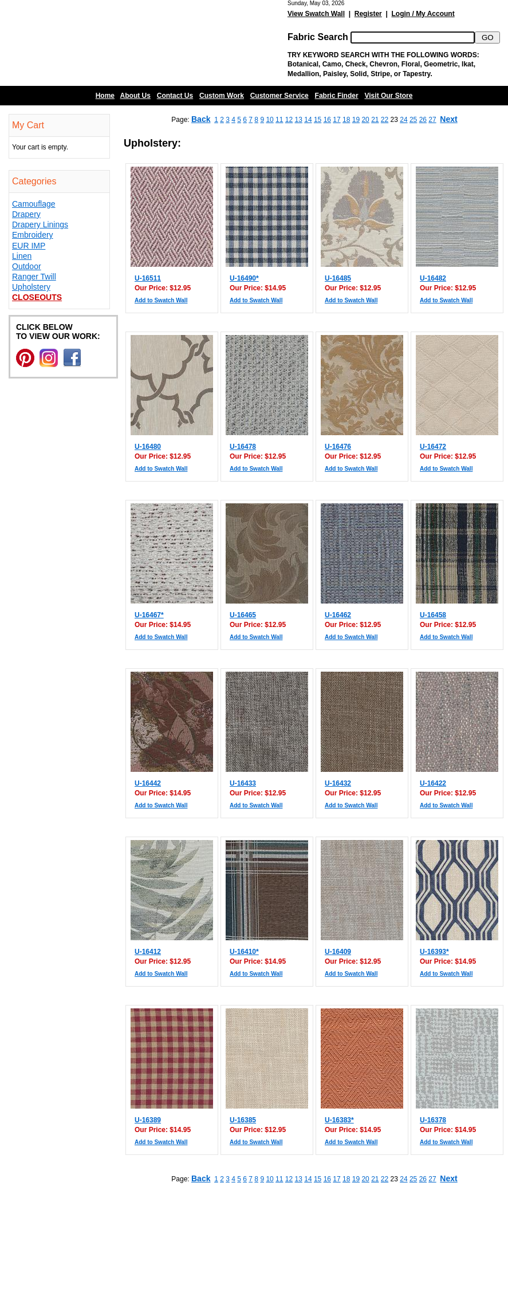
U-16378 (433, 1120)
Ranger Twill (34, 276)
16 (327, 120)
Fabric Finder (337, 96)
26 (423, 120)
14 (308, 120)
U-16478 (243, 447)
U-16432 (338, 783)
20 (365, 120)
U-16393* (434, 952)
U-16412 (148, 952)
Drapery (26, 214)
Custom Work (221, 96)
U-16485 (338, 278)
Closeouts (37, 297)
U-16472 (433, 447)
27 (432, 120)
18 (346, 120)
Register (368, 14)
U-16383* (339, 1120)
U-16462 (338, 615)
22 (384, 120)
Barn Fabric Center (114, 43)
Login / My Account (422, 14)
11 (279, 120)
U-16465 (243, 615)
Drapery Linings (40, 224)
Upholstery (31, 286)
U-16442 (148, 783)
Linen (21, 256)
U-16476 (338, 447)
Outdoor (26, 266)
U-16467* (149, 615)
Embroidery (32, 234)
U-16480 (148, 447)
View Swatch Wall (316, 14)
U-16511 (148, 278)
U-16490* (244, 278)
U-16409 (338, 952)
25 (413, 120)
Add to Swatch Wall (161, 300)
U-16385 (243, 1120)
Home (105, 96)
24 (403, 120)
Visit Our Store (389, 96)
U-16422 (433, 783)
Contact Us (175, 96)
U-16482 (433, 278)
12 (289, 120)
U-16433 (243, 783)
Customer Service (279, 96)
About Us (135, 96)
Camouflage (34, 203)
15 (317, 120)
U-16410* (244, 952)
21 (375, 120)
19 (356, 120)
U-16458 (433, 615)
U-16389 (148, 1120)
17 (336, 120)
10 (269, 120)
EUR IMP (28, 245)
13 (298, 120)
